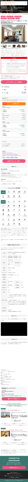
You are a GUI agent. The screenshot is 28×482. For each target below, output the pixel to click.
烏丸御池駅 (15, 256)
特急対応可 (22, 55)
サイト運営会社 (11, 477)
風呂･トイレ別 (12, 52)
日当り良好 (23, 53)
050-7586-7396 (12, 157)
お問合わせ (17, 477)
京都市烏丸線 (10, 256)
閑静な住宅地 (3, 55)
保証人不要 (7, 52)
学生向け (8, 53)
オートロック (24, 50)
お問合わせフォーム (14, 467)
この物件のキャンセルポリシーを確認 (8, 183)
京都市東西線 (10, 257)
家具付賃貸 (17, 52)
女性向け (2, 50)
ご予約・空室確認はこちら (15, 398)
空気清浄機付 (17, 55)
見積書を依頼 (16, 103)
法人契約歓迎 (13, 53)
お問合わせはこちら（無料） (14, 161)
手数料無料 (3, 52)
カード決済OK (3, 53)
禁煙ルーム (22, 52)
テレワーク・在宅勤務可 (10, 55)
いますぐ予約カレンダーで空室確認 (14, 82)
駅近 (9, 50)
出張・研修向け (18, 53)
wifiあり (20, 50)
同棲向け (6, 50)
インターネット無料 (14, 50)
